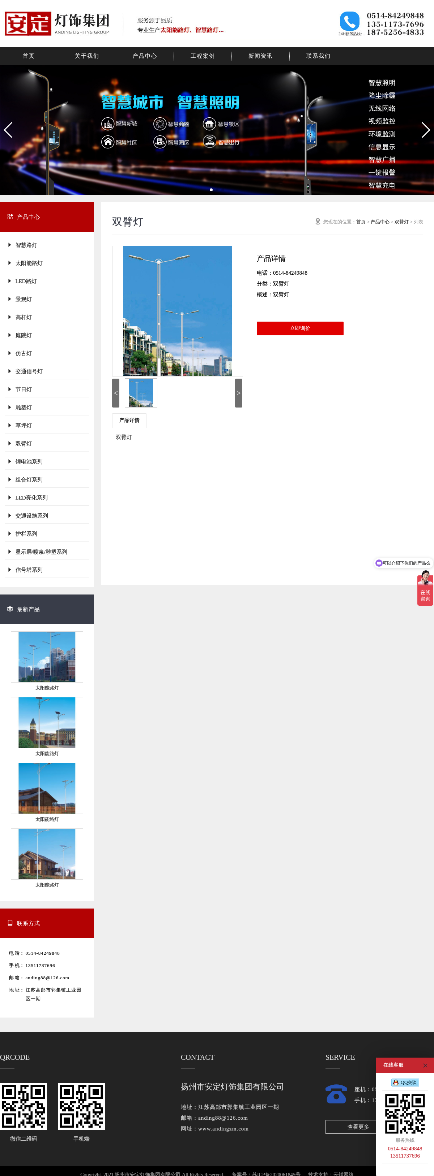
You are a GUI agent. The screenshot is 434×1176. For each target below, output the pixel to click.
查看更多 (358, 1127)
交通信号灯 (25, 371)
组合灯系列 (25, 479)
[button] (8, 130)
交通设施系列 (27, 516)
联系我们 (318, 56)
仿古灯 (19, 353)
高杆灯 (19, 317)
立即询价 (300, 328)
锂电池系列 (25, 461)
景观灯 (19, 299)
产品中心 (145, 56)
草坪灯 (19, 425)
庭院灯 (19, 335)
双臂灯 (19, 443)
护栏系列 (22, 534)
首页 (29, 56)
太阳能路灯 (25, 263)
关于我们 (87, 56)
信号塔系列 (25, 570)
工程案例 (203, 56)
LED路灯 (22, 281)
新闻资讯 (260, 56)
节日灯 (19, 389)
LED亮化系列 (27, 498)
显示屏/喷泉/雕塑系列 (37, 552)
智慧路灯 (22, 245)
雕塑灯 (19, 407)
